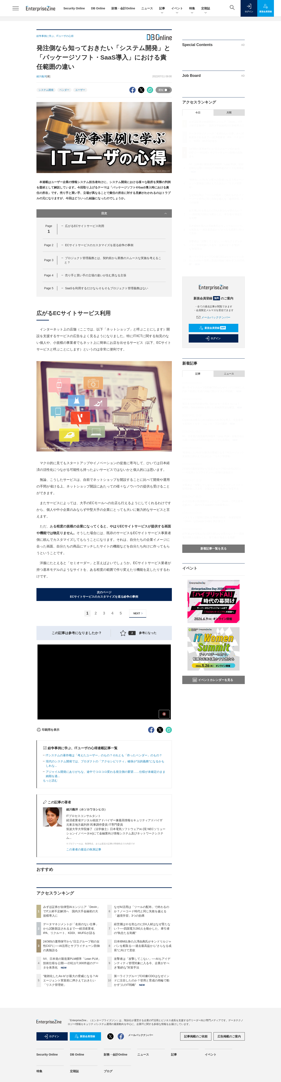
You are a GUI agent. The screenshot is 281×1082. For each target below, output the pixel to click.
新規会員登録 (212, 328)
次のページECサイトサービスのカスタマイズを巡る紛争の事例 (104, 594)
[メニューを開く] (15, 8)
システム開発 (46, 90)
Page (48, 245)
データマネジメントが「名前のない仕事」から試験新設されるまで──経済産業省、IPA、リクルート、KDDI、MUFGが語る (71, 928)
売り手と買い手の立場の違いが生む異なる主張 (95, 275)
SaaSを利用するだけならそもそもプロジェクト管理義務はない (106, 288)
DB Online (98, 8)
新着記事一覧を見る (213, 548)
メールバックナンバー (213, 317)
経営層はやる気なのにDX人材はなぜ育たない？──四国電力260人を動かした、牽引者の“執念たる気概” (142, 928)
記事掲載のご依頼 (195, 1036)
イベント (177, 9)
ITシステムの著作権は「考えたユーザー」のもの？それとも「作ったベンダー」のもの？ (104, 755)
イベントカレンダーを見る (213, 680)
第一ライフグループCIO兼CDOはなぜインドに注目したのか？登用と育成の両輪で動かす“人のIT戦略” (141, 980)
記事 (162, 9)
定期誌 (205, 9)
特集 (192, 9)
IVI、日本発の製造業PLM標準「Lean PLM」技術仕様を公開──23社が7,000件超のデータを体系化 (72, 963)
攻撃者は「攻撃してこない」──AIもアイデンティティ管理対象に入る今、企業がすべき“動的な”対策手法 (142, 963)
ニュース (147, 8)
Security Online (74, 8)
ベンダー (64, 90)
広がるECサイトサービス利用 (84, 226)
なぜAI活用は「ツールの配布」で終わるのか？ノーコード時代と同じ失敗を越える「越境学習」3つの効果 (141, 911)
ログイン (213, 338)
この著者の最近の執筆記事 (83, 849)
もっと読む (50, 780)
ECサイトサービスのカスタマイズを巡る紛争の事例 (99, 245)
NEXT (139, 613)
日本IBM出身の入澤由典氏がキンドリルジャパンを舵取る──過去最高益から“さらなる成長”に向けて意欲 (143, 946)
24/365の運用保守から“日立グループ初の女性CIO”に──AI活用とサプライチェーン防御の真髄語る (71, 946)
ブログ (108, 1071)
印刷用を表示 (48, 729)
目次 (134, 213)
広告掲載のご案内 (229, 1036)
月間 (228, 112)
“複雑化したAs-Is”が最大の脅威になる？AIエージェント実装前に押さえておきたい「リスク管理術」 (70, 980)
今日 (197, 112)
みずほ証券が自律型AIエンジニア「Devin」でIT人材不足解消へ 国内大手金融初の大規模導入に (71, 911)
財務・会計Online (123, 8)
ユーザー (80, 90)
